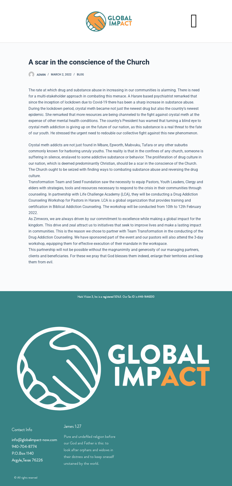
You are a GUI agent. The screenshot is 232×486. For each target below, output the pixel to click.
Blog (80, 74)
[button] (194, 21)
